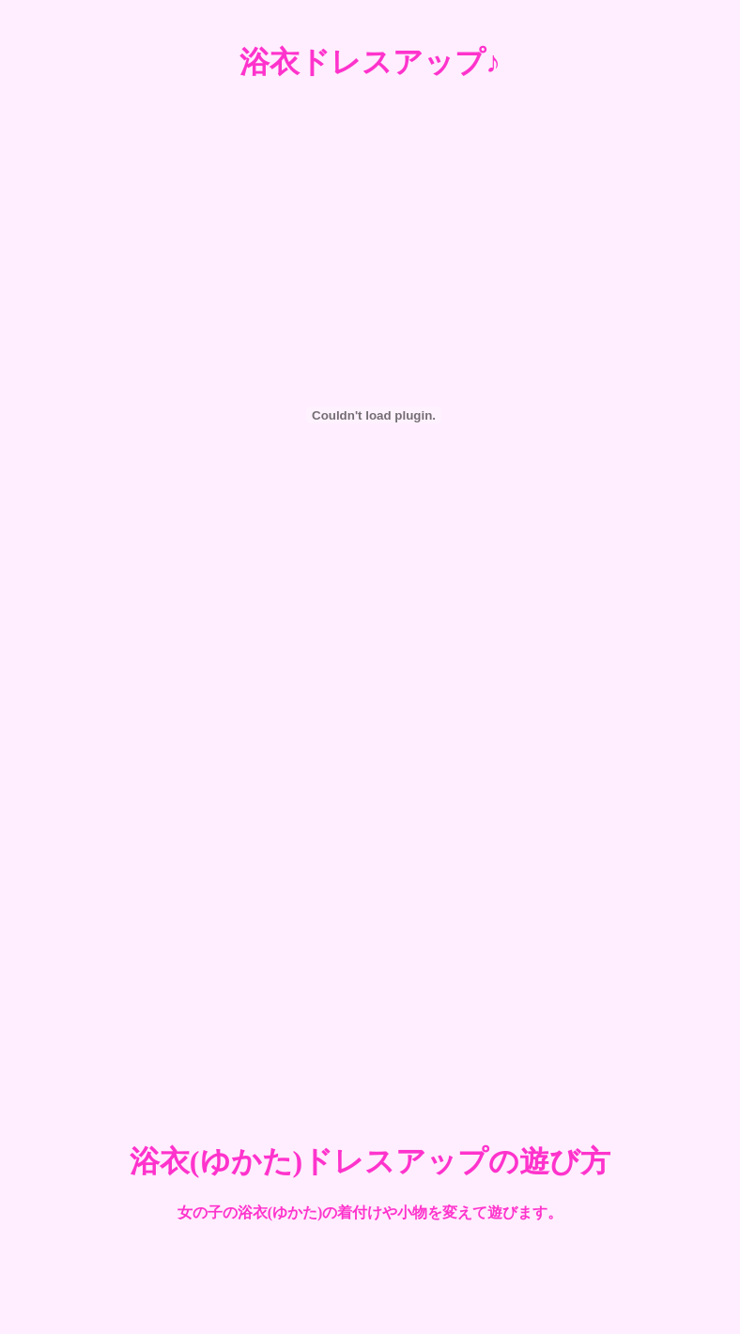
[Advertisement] (189, 901)
